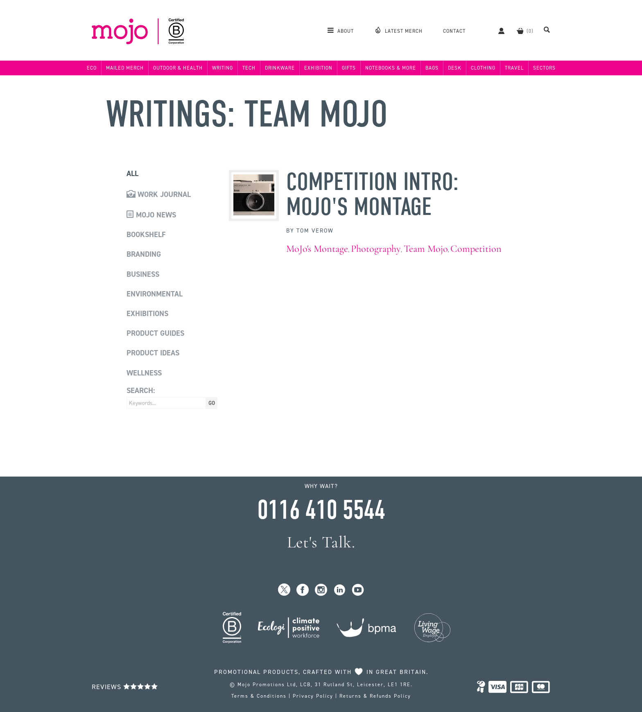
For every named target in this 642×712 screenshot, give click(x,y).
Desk (454, 68)
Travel (514, 68)
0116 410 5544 (321, 510)
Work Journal (159, 194)
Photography (376, 249)
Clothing (483, 68)
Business (143, 274)
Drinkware (280, 68)
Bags (432, 68)
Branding (144, 254)
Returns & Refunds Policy (375, 696)
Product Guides (155, 333)
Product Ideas (153, 353)
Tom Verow (315, 231)
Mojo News (151, 215)
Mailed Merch (125, 68)
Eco (92, 68)
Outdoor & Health (178, 68)
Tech (248, 68)
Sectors (544, 68)
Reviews (125, 687)
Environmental (155, 294)
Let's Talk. (321, 542)
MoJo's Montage (317, 249)
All (132, 174)
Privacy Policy (313, 696)
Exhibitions (147, 314)
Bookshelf (146, 235)
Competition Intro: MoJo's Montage (372, 194)
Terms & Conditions (259, 696)
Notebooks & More (390, 68)
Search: (141, 391)
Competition (476, 249)
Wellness (144, 373)
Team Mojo (426, 249)
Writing (222, 68)
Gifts (349, 68)
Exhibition (318, 68)
